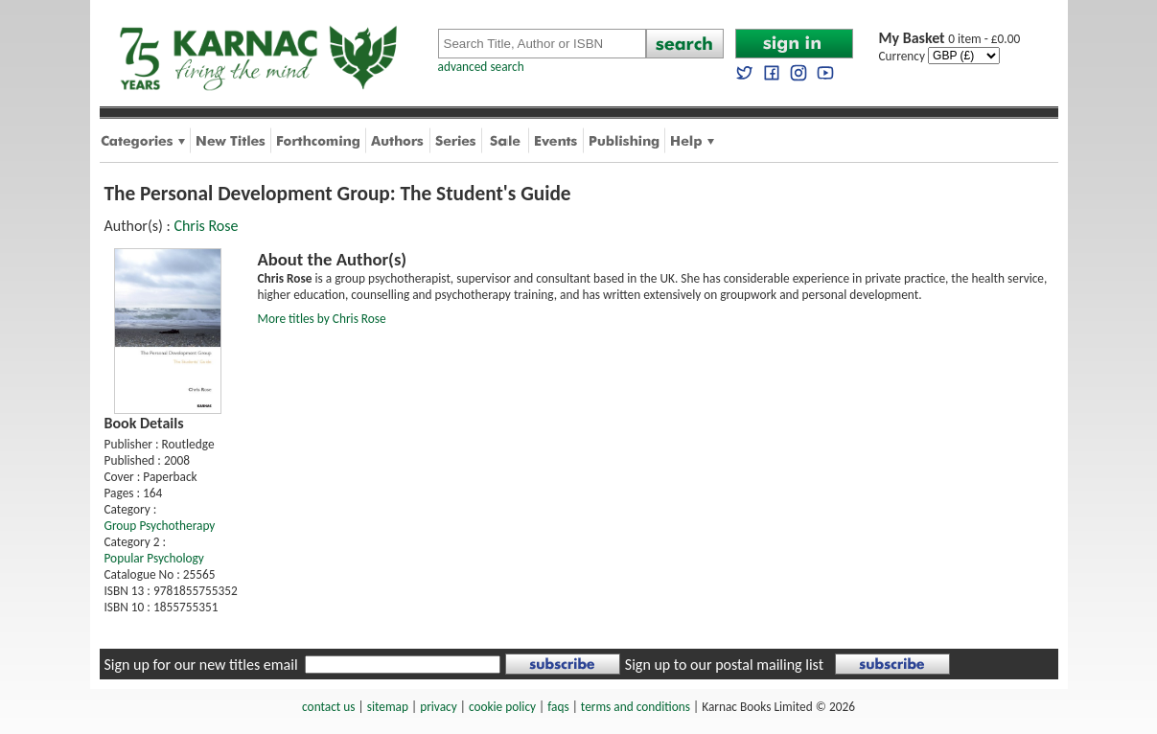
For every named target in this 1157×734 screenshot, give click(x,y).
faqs (557, 707)
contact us (328, 707)
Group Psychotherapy (160, 525)
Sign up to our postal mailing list (724, 664)
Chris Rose (206, 226)
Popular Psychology (154, 558)
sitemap (387, 707)
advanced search (481, 66)
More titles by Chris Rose (322, 318)
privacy (438, 707)
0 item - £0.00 (950, 39)
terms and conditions (635, 707)
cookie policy (502, 707)
